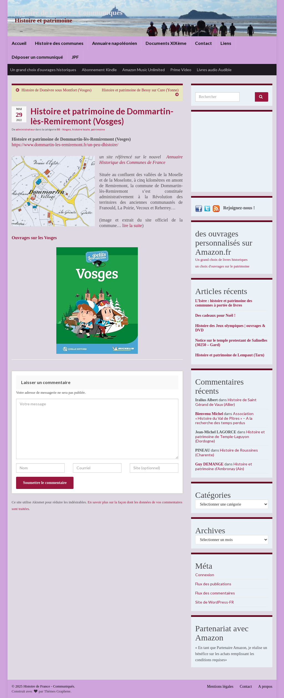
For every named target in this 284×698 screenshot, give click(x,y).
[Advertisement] (231, 153)
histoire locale (81, 129)
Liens (225, 43)
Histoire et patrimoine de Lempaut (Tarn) (229, 355)
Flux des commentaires (215, 593)
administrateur (25, 129)
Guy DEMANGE (209, 464)
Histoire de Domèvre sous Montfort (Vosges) (57, 90)
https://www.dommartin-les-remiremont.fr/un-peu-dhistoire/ (65, 144)
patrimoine (98, 129)
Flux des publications (213, 583)
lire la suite (132, 225)
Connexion (204, 574)
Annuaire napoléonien (114, 43)
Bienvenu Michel (209, 414)
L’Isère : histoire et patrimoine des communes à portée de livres (223, 303)
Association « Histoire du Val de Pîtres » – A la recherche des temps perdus (224, 418)
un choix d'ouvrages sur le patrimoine (222, 266)
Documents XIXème (166, 43)
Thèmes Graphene (57, 691)
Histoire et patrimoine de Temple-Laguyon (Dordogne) (230, 436)
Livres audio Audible (214, 69)
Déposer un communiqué (37, 57)
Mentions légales (220, 686)
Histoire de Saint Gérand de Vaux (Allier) (226, 402)
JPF (75, 57)
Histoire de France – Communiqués (64, 13)
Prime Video (180, 69)
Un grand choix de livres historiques (221, 259)
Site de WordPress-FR (214, 602)
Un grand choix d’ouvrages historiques (43, 69)
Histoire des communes (59, 43)
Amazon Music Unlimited (143, 69)
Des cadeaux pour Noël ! (215, 315)
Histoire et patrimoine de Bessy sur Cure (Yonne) (140, 90)
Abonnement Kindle (99, 69)
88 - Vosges (64, 129)
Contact (203, 43)
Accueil (19, 43)
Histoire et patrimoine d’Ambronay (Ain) (223, 466)
